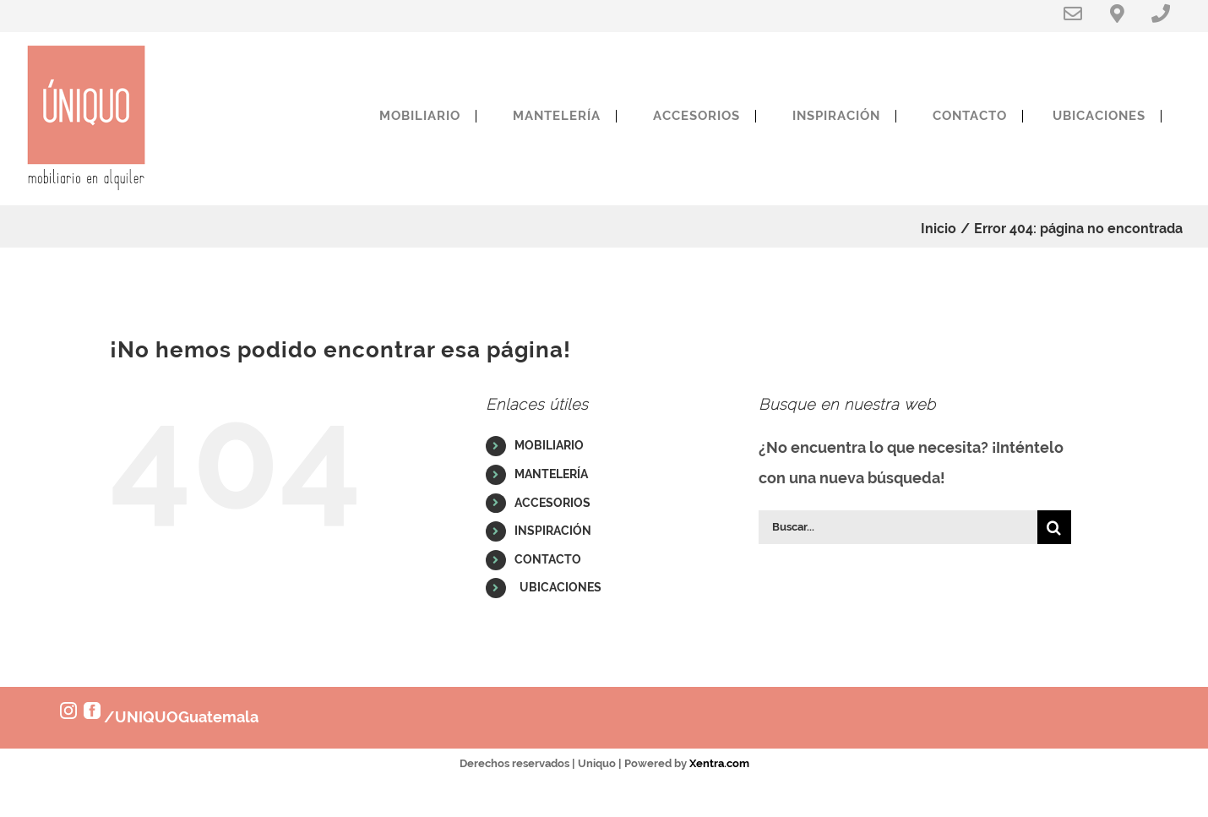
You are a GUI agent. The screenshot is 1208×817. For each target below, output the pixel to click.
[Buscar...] (898, 527)
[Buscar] (1054, 527)
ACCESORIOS (552, 502)
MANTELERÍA (551, 474)
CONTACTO (547, 559)
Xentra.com (719, 763)
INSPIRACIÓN (552, 530)
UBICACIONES (557, 587)
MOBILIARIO (549, 445)
